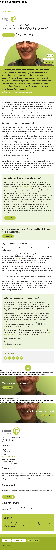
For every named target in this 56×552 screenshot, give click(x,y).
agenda (17, 258)
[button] (8, 35)
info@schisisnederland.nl (9, 456)
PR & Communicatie (26, 186)
